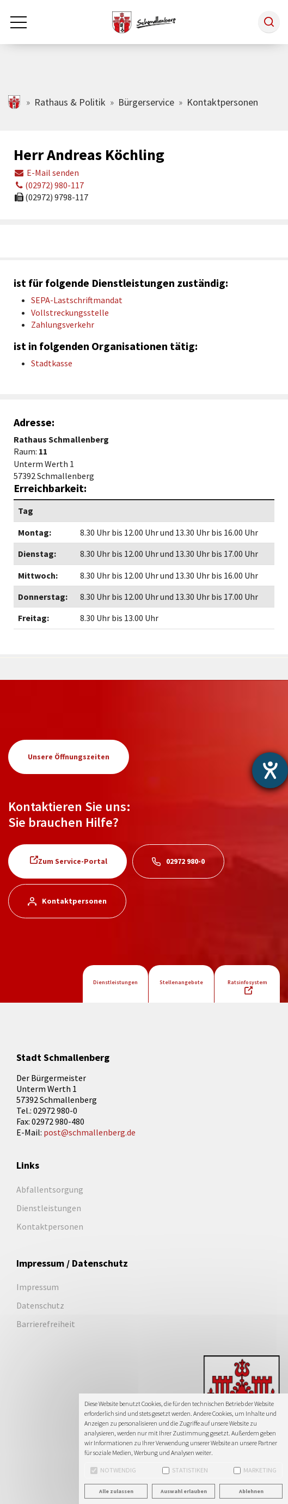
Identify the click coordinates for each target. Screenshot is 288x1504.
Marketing (255, 1470)
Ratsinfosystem (247, 982)
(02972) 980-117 (49, 185)
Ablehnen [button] (251, 1491)
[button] (269, 22)
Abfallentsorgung (49, 1189)
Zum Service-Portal (72, 861)
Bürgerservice (146, 102)
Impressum (37, 1286)
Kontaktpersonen (74, 901)
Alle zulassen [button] (116, 1491)
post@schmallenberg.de (90, 1132)
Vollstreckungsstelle (70, 312)
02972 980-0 (185, 861)
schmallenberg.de (15, 102)
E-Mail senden (46, 172)
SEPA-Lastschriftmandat (76, 299)
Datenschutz (40, 1305)
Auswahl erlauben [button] (184, 1491)
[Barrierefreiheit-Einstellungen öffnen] (270, 770)
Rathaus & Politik (70, 102)
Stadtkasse (51, 363)
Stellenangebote (181, 982)
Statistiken (185, 1470)
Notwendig (113, 1470)
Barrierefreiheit (45, 1323)
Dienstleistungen (115, 982)
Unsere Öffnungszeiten (68, 757)
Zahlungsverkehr (62, 324)
